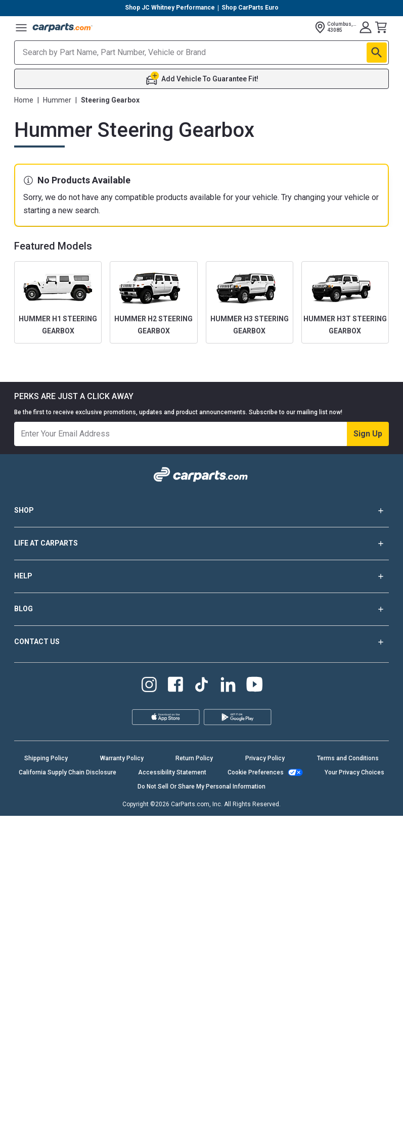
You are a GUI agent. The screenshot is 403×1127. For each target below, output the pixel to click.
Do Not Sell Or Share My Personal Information (201, 786)
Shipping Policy (46, 758)
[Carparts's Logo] (62, 27)
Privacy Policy (265, 758)
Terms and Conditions (348, 758)
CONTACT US (201, 642)
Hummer (57, 100)
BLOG (201, 609)
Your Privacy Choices (354, 772)
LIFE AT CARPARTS (201, 543)
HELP (201, 576)
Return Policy (194, 758)
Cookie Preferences (256, 772)
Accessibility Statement (172, 772)
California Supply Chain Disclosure (67, 772)
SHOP (201, 511)
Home (23, 100)
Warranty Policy (122, 758)
